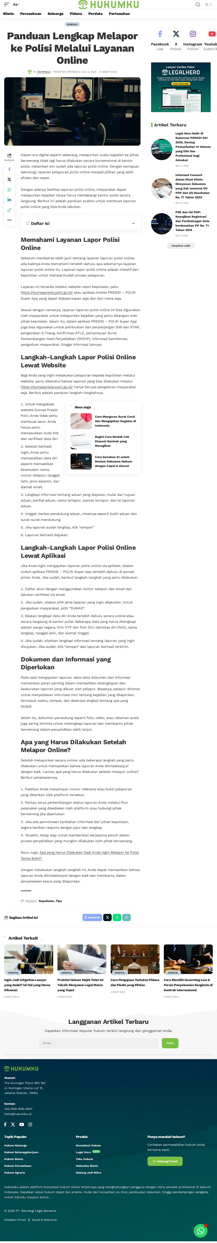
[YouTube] (21, 1126)
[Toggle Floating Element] (200, 1231)
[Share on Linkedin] (9, 201)
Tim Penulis (43, 72)
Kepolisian (46, 901)
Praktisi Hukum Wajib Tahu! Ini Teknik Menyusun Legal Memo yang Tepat (81, 987)
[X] (177, 40)
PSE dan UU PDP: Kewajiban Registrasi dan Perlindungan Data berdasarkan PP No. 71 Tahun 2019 (192, 222)
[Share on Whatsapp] (9, 190)
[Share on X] (9, 180)
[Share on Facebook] (9, 170)
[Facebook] (160, 40)
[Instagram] (194, 40)
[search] (198, 4)
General (72, 24)
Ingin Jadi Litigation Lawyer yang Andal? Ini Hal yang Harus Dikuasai (28, 987)
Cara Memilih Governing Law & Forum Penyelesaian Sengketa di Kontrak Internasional (188, 987)
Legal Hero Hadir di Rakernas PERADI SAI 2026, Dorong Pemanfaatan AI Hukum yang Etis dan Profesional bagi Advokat (193, 148)
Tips (59, 901)
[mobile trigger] (7, 4)
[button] (9, 211)
